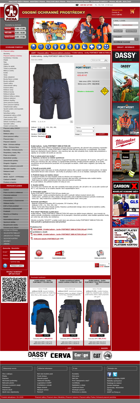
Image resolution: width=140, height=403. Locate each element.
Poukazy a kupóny (10, 182)
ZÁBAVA (6, 244)
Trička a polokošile (10, 68)
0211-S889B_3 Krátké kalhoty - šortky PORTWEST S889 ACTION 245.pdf (60, 234)
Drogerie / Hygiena (10, 163)
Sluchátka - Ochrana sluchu (13, 150)
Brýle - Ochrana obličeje (12, 144)
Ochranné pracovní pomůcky (106, 397)
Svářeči (6, 190)
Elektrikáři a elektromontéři (13, 209)
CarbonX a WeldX (10, 179)
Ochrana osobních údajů (11, 385)
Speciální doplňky (10, 169)
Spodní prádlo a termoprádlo (13, 109)
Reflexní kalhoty (9, 94)
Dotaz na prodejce (100, 257)
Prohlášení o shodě (44, 385)
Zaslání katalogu (113, 385)
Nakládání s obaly (78, 385)
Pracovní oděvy (9, 51)
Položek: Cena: (117, 12)
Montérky (7, 53)
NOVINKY (7, 241)
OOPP (33, 53)
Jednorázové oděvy (10, 119)
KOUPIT (102, 134)
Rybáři (6, 217)
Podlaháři (7, 211)
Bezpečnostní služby (11, 225)
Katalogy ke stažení (114, 383)
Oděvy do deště (9, 66)
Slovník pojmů (39, 257)
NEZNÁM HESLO (127, 25)
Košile (6, 73)
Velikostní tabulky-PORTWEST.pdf (46, 239)
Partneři (40, 392)
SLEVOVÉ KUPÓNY (11, 238)
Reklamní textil (9, 171)
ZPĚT (69, 348)
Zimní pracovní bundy (11, 102)
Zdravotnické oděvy (10, 85)
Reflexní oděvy (9, 134)
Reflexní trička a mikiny (12, 96)
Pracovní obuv (8, 139)
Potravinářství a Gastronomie (14, 200)
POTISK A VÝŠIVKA (11, 230)
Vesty (5, 75)
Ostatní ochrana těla (11, 126)
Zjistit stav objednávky (10, 392)
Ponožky (6, 111)
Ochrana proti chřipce (11, 227)
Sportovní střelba (9, 222)
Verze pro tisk (96, 60)
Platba (4, 376)
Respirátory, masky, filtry (12, 152)
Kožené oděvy (8, 87)
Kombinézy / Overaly (11, 58)
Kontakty (75, 374)
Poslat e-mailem (98, 67)
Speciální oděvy (9, 124)
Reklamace (6, 387)
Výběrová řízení (78, 387)
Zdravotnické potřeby (11, 160)
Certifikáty (76, 383)
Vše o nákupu (7, 374)
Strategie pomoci (78, 390)
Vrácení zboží (7, 390)
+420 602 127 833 (86, 5)
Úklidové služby (9, 203)
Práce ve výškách (10, 155)
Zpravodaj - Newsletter (115, 387)
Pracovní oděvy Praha (87, 397)
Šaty (5, 62)
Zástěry (6, 64)
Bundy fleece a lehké (11, 79)
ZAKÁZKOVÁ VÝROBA (12, 236)
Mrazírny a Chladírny (11, 214)
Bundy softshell (9, 81)
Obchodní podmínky (9, 380)
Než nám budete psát (45, 374)
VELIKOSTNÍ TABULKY (12, 233)
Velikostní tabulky (43, 380)
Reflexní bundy (9, 92)
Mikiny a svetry (9, 70)
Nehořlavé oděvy (9, 113)
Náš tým (75, 378)
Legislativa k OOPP (44, 383)
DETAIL (46, 335)
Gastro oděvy (8, 83)
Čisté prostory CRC (10, 117)
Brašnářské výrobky (10, 158)
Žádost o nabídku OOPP (116, 378)
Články (109, 390)
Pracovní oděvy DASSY (12, 128)
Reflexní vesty (8, 90)
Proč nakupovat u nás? (80, 380)
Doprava (5, 378)
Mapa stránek (42, 387)
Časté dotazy (42, 376)
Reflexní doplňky (9, 100)
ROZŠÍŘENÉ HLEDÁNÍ (122, 42)
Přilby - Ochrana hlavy (11, 147)
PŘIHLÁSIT (118, 31)
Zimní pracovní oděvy (11, 136)
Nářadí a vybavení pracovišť (13, 166)
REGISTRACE (131, 31)
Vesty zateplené (9, 77)
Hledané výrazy (43, 390)
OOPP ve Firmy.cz (113, 392)
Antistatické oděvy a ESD (12, 115)
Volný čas (7, 174)
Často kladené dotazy (59, 257)
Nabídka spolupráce (114, 381)
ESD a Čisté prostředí (11, 206)
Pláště (6, 60)
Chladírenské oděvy (10, 107)
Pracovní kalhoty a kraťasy (13, 56)
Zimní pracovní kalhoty (11, 104)
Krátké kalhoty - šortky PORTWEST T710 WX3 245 (43, 281)
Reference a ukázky (79, 392)
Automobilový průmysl (11, 219)
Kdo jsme (75, 376)
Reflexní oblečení (10, 98)
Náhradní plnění (8, 383)
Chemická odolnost (10, 195)
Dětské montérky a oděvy (12, 121)
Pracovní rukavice (10, 142)
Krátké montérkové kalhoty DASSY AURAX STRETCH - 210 (70, 281)
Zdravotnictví (8, 198)
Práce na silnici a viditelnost (13, 192)
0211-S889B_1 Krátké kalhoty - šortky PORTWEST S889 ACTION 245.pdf (60, 229)
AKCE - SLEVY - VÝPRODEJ (14, 177)
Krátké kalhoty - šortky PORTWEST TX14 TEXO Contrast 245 (97, 282)
